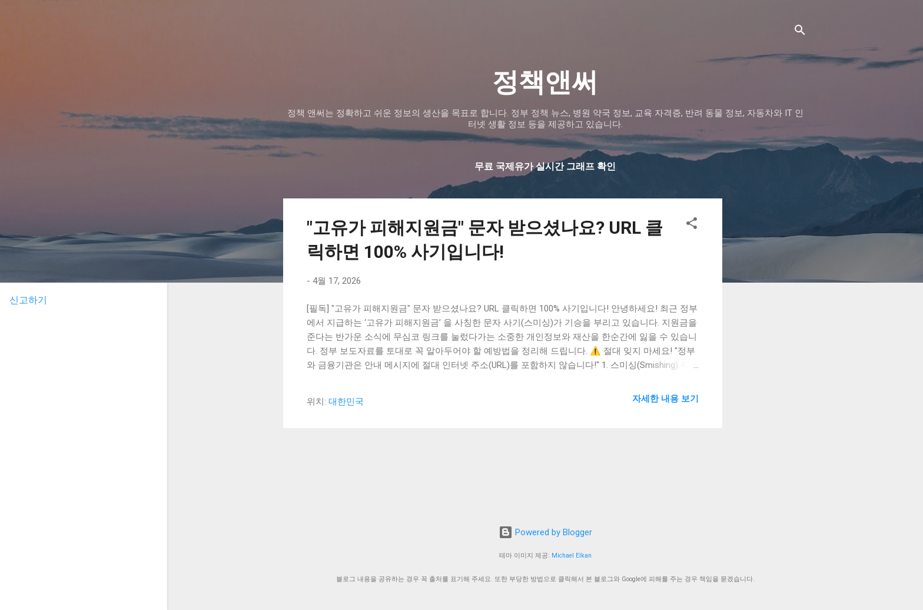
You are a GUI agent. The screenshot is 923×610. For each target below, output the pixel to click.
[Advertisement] (827, 272)
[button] (692, 225)
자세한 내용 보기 (665, 398)
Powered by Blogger (545, 532)
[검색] (800, 32)
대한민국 (346, 401)
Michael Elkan (572, 555)
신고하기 (28, 300)
